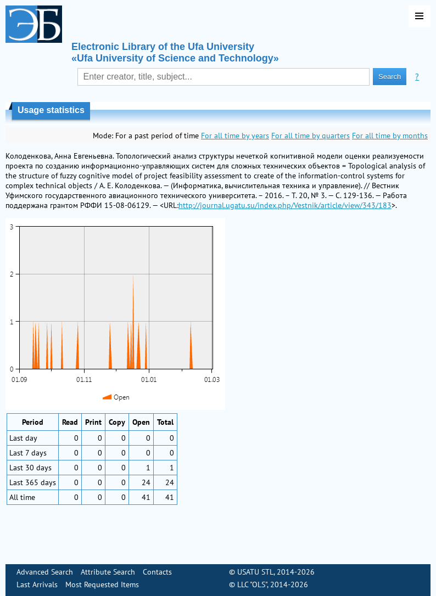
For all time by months (390, 135)
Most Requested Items (102, 584)
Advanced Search (44, 572)
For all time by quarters (310, 135)
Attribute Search (108, 572)
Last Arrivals (37, 584)
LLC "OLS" (252, 584)
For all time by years (235, 135)
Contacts (157, 572)
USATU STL (255, 572)
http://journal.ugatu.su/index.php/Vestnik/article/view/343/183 (285, 205)
